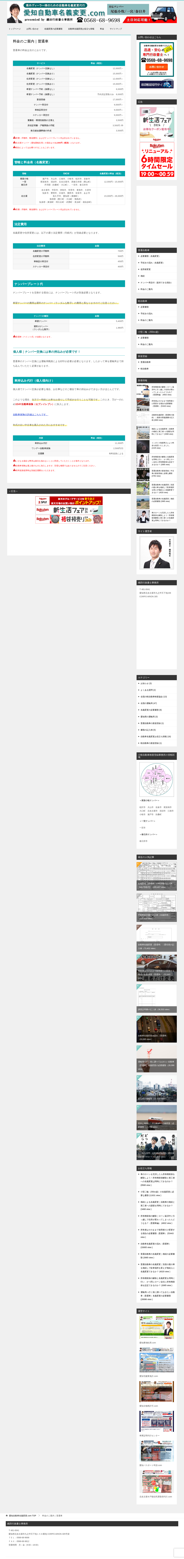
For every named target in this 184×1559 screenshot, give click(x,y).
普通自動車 (146, 362)
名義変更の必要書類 (53, 29)
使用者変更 (146, 269)
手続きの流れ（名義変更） (153, 263)
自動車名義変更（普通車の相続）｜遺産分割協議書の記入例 (163, 417)
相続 (143, 276)
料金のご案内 (147, 289)
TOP (22, 1515)
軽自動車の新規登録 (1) (151, 743)
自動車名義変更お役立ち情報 (81, 29)
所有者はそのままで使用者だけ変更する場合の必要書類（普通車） (163, 403)
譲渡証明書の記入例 (154, 1009)
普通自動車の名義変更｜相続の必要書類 (163, 500)
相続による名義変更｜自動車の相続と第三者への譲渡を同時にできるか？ (163, 431)
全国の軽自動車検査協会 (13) (154, 696)
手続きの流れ (147, 313)
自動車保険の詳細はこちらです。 (30, 414)
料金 (102, 29)
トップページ (15, 29)
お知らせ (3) (146, 683)
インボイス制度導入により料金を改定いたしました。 (163, 445)
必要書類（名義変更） (151, 256)
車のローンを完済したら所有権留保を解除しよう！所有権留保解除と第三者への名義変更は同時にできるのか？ (163, 516)
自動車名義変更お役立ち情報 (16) (156, 736)
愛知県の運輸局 (152, 1099)
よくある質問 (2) (148, 690)
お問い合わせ (32, 29)
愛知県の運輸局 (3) (149, 716)
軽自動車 (145, 369)
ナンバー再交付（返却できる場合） (157, 282)
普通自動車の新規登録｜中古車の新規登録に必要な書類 (163, 473)
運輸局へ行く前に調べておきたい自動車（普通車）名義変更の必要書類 (156, 1065)
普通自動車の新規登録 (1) (152, 723)
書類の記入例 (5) (148, 730)
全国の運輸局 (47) (149, 703)
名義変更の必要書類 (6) (151, 710)
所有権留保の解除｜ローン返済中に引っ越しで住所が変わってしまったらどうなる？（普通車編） (163, 391)
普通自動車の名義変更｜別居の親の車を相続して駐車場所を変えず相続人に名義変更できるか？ (163, 489)
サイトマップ (116, 29)
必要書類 (145, 307)
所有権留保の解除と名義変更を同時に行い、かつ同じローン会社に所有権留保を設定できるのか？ (163, 461)
